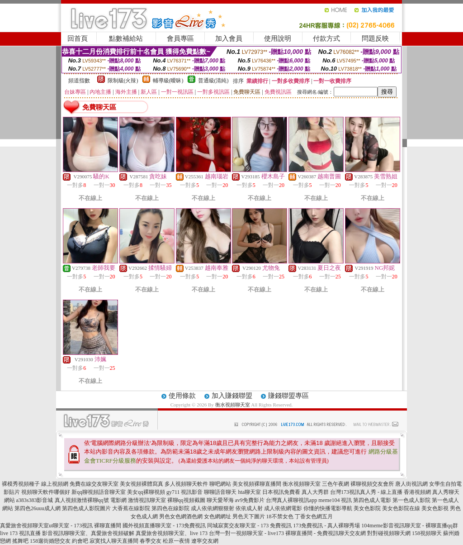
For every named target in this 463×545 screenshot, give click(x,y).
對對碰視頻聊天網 (389, 533)
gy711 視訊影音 (184, 492)
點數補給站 (126, 38)
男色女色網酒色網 (181, 516)
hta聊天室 (249, 492)
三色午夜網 (335, 484)
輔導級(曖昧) (168, 80)
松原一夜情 (176, 541)
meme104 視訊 (335, 500)
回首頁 (77, 38)
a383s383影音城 (34, 500)
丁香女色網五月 (314, 516)
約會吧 (80, 541)
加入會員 (228, 38)
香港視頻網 (417, 492)
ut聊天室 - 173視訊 (71, 525)
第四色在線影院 (170, 508)
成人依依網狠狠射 (212, 508)
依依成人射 (249, 508)
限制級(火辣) (123, 80)
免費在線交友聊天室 (94, 484)
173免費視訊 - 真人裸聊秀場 (326, 525)
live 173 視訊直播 (20, 533)
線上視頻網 (54, 484)
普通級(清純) (213, 80)
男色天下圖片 (248, 516)
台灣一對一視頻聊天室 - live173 (246, 533)
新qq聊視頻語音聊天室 (98, 492)
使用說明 (277, 38)
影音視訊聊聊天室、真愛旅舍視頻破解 (88, 533)
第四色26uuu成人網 (37, 508)
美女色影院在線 (401, 508)
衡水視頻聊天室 (232, 404)
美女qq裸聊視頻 (146, 492)
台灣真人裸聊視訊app (291, 500)
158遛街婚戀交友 (50, 541)
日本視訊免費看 (281, 492)
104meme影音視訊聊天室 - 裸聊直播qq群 (409, 525)
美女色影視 (435, 508)
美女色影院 (367, 508)
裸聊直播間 (107, 525)
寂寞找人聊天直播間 (114, 541)
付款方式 (326, 38)
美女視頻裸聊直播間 (256, 484)
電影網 (118, 500)
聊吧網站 (220, 484)
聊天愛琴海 (220, 500)
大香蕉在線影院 (131, 508)
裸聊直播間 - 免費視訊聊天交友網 (325, 533)
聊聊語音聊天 (220, 492)
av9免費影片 (250, 500)
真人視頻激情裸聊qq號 (82, 500)
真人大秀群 (315, 492)
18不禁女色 (279, 516)
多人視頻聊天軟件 (186, 484)
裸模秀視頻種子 (21, 484)
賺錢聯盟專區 (288, 395)
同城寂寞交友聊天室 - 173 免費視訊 (249, 525)
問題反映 (375, 38)
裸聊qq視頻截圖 (186, 500)
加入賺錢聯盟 (232, 395)
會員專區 (180, 38)
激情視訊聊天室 (147, 500)
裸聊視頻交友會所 (372, 484)
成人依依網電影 (283, 508)
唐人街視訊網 (411, 484)
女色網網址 (217, 516)
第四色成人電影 (372, 500)
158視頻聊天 (427, 533)
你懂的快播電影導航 (327, 508)
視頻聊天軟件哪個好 (45, 492)
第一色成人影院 (411, 500)
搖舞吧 (20, 541)
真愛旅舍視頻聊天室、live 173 (172, 533)
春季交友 (150, 541)
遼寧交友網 (204, 541)
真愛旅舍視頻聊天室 (24, 525)
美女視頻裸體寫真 (141, 484)
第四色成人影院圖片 (86, 508)
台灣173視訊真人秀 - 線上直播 (366, 492)
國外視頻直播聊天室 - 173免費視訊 (164, 525)
